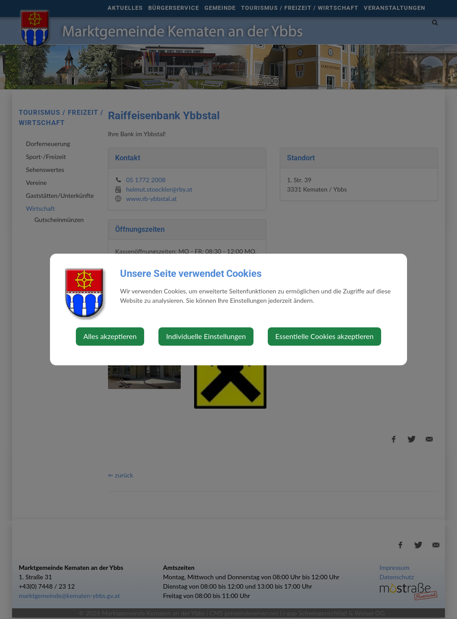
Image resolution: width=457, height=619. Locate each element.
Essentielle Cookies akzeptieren (324, 336)
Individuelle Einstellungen (206, 336)
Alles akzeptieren (110, 336)
